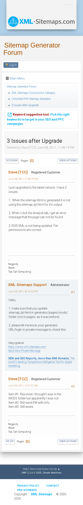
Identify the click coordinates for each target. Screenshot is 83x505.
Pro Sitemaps (27, 490)
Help (25, 468)
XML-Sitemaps (41, 494)
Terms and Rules (39, 468)
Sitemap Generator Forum (31, 48)
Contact (52, 485)
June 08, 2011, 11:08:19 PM (23, 178)
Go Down (11, 160)
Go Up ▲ (55, 468)
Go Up (9, 441)
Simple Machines (52, 472)
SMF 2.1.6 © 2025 (31, 472)
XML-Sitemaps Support (27, 285)
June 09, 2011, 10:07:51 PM (23, 385)
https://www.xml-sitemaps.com (27, 346)
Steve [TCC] (18, 172)
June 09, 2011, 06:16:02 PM (23, 291)
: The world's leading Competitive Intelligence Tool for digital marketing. (41, 362)
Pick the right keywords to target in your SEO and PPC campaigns (38, 118)
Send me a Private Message (24, 350)
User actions (67, 160)
